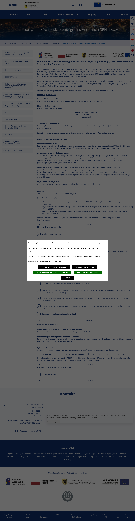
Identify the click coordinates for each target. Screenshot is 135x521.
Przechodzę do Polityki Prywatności (54, 267)
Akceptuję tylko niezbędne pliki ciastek (52, 272)
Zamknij (67, 278)
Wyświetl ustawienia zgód (85, 267)
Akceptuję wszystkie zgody (87, 272)
